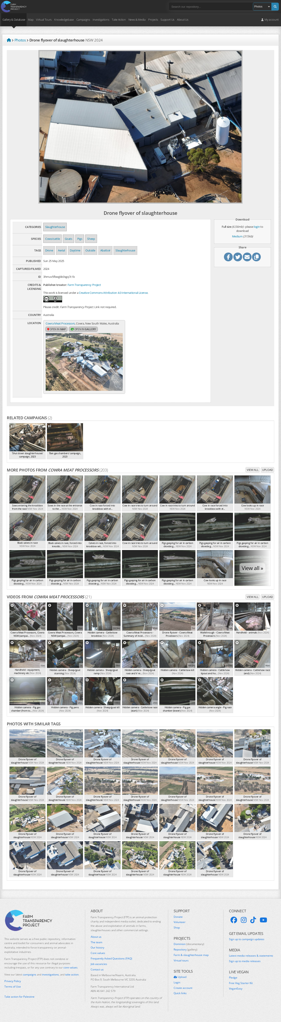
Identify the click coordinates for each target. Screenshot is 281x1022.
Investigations (101, 20)
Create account (183, 988)
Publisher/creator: (55, 285)
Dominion (189, 944)
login (257, 227)
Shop (177, 927)
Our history (97, 947)
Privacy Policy (12, 981)
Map (30, 20)
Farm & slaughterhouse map (191, 955)
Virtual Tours (44, 20)
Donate (178, 917)
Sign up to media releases (245, 961)
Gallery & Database (13, 20)
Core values (98, 953)
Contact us (97, 969)
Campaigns (83, 20)
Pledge (233, 977)
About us (96, 937)
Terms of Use (12, 986)
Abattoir (105, 250)
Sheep (91, 239)
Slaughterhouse (55, 227)
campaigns (29, 974)
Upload (267, 470)
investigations (50, 974)
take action (72, 974)
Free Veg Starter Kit (241, 983)
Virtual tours (181, 960)
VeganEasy (235, 988)
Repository (185, 949)
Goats (68, 239)
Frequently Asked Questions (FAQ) (111, 958)
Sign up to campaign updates (246, 939)
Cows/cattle (52, 239)
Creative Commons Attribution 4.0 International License (113, 293)
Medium (237, 236)
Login (177, 982)
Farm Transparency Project (84, 285)
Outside (90, 250)
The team (96, 942)
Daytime (75, 250)
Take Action (119, 20)
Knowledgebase (64, 20)
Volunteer (180, 922)
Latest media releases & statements (251, 955)
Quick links (180, 993)
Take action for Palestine (19, 997)
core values (70, 967)
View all (252, 470)
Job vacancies (99, 964)
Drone (49, 250)
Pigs (79, 239)
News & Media (137, 20)
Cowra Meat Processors (60, 323)
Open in (56, 329)
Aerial (61, 250)
